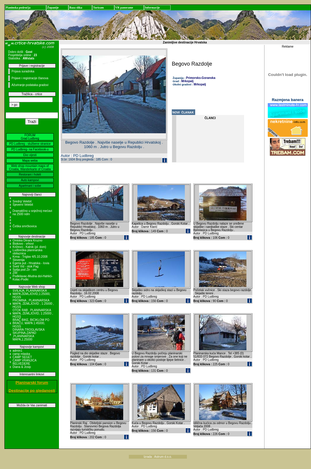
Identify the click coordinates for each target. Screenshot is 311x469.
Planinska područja (18, 7)
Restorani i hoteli (30, 174)
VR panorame (124, 7)
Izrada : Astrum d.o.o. (158, 456)
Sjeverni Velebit (23, 204)
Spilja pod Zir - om (25, 269)
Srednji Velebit (22, 201)
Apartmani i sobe (30, 185)
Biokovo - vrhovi (23, 243)
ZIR (15, 273)
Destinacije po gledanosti (32, 390)
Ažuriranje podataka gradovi (30, 85)
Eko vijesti (29, 155)
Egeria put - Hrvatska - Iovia (31, 263)
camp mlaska (21, 354)
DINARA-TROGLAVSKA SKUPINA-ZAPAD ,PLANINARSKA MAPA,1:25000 (29, 334)
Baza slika (75, 7)
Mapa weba (30, 160)
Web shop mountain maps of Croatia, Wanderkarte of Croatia (30, 167)
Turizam (98, 7)
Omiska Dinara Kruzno (28, 240)
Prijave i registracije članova (30, 78)
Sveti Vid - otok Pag (26, 266)
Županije (53, 7)
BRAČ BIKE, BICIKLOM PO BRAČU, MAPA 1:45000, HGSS (31, 323)
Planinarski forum (32, 382)
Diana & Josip (22, 367)
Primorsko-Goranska (200, 77)
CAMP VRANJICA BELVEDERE (24, 362)
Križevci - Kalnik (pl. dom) (29, 247)
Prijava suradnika (23, 71)
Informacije (152, 7)
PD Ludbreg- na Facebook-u (30, 149)
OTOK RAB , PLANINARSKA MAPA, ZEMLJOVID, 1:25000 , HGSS (33, 313)
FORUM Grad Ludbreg (30, 137)
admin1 (18, 350)
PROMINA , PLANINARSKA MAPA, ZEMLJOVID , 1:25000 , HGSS (33, 304)
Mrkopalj (187, 81)
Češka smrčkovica (25, 226)
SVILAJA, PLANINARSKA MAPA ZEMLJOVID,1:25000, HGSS (32, 294)
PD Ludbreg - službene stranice (30, 143)
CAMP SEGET (22, 357)
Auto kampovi (30, 180)
